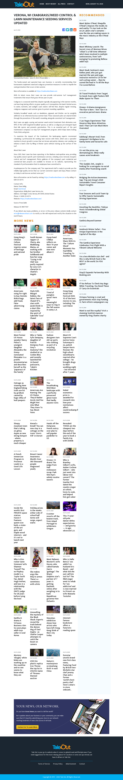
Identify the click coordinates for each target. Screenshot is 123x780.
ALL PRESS (61, 4)
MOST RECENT (51, 4)
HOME (42, 4)
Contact (82, 764)
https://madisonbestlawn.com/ (31, 198)
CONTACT (70, 4)
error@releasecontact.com (23, 213)
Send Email (22, 189)
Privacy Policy (57, 764)
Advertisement (71, 764)
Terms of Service (44, 764)
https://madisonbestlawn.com (47, 91)
